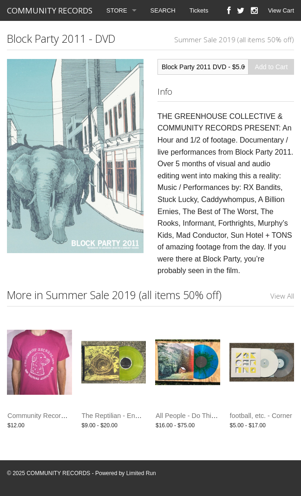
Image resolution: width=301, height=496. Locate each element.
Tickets (199, 10)
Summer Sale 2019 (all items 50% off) (234, 39)
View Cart (281, 10)
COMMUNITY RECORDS (49, 10)
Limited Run (141, 473)
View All (282, 295)
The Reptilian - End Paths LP (125, 415)
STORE (116, 10)
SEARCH (163, 10)
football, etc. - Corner (261, 415)
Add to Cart (271, 67)
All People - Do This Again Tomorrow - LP (217, 415)
